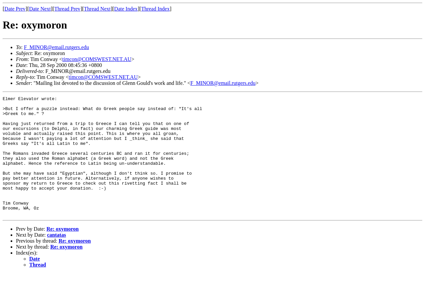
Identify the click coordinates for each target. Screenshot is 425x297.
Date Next (40, 9)
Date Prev (15, 9)
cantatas (56, 259)
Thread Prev (67, 9)
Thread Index (155, 9)
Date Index (126, 9)
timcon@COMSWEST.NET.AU (96, 59)
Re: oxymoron (62, 253)
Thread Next (97, 9)
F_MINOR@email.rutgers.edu (56, 47)
